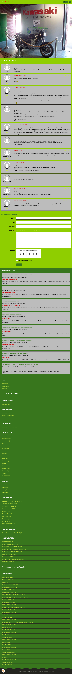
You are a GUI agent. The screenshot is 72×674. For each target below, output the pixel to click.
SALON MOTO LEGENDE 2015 (9, 632)
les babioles (5, 466)
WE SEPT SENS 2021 (7, 664)
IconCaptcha (28, 257)
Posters (4, 451)
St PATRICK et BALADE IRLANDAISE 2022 (12, 551)
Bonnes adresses (6, 516)
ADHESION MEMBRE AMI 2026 (9, 503)
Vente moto (5, 487)
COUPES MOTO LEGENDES (10, 301)
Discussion (4, 388)
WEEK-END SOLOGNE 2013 (8, 609)
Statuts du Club (6, 413)
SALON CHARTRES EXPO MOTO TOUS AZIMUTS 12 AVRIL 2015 (17, 622)
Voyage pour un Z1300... (8, 556)
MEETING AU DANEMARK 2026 (12, 314)
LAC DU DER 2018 (6, 649)
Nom (12, 218)
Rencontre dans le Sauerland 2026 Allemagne (17, 340)
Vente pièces (5, 492)
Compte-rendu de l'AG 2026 (9, 508)
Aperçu (43, 230)
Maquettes (5, 436)
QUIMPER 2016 (6, 634)
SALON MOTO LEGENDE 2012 (9, 604)
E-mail (13, 222)
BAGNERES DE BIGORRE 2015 (9, 624)
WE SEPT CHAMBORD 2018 (8, 652)
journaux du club (6, 521)
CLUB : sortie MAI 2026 (9, 288)
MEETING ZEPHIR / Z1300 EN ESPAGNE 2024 (13, 559)
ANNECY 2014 (5, 614)
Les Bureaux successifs (8, 415)
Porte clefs (5, 458)
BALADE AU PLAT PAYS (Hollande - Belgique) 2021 (14, 549)
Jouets (4, 473)
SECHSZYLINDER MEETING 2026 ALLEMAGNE (17, 275)
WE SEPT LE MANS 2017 (8, 644)
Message (11, 230)
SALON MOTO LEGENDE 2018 (9, 654)
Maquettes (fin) (6, 441)
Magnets (4, 453)
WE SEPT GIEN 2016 (7, 637)
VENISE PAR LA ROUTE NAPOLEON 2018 (12, 546)
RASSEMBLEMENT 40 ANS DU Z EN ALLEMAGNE (13, 594)
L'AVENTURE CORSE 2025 (8, 561)
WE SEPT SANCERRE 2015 (8, 629)
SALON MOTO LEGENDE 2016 (9, 639)
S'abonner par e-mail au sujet (24, 260)
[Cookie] (3, 671)
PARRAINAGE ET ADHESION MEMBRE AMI (12, 501)
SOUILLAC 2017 (6, 642)
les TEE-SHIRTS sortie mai (8, 476)
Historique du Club (6, 418)
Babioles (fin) (5, 471)
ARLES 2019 (5, 657)
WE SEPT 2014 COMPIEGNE (8, 617)
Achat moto (5, 485)
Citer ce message (66, 65)
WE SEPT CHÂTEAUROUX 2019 (9, 659)
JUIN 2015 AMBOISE (7, 627)
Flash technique (6, 518)
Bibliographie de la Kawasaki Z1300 (10, 427)
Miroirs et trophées (6, 461)
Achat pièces (5, 490)
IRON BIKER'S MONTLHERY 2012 (10, 592)
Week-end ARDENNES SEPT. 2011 (10, 584)
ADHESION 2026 (6, 404)
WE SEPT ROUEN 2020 (7, 662)
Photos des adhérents (7, 577)
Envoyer (19, 264)
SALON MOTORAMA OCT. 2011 (9, 587)
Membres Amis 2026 (7, 513)
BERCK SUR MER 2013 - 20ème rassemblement (13, 607)
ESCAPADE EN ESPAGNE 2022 (9, 554)
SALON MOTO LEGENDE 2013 (9, 612)
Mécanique (5, 383)
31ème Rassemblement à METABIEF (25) (12, 532)
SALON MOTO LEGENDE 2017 (9, 647)
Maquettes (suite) (6, 438)
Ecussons (4, 446)
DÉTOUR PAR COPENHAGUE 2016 (10, 544)
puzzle (4, 463)
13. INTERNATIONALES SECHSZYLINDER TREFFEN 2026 (20, 364)
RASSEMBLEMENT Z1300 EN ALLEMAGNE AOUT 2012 (15, 597)
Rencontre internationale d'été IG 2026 (15, 353)
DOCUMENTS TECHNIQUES (8, 523)
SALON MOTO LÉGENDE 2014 (9, 619)
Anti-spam (12, 250)
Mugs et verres (5, 448)
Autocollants (5, 456)
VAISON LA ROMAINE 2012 (8, 589)
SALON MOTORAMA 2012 (8, 602)
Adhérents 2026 (6, 511)
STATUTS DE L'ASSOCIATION (9, 506)
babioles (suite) (6, 468)
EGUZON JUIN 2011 (7, 582)
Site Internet (12, 226)
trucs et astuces (6, 386)
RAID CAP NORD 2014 (7, 541)
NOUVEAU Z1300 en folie (8, 579)
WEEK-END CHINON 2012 (8, 599)
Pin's (3, 443)
